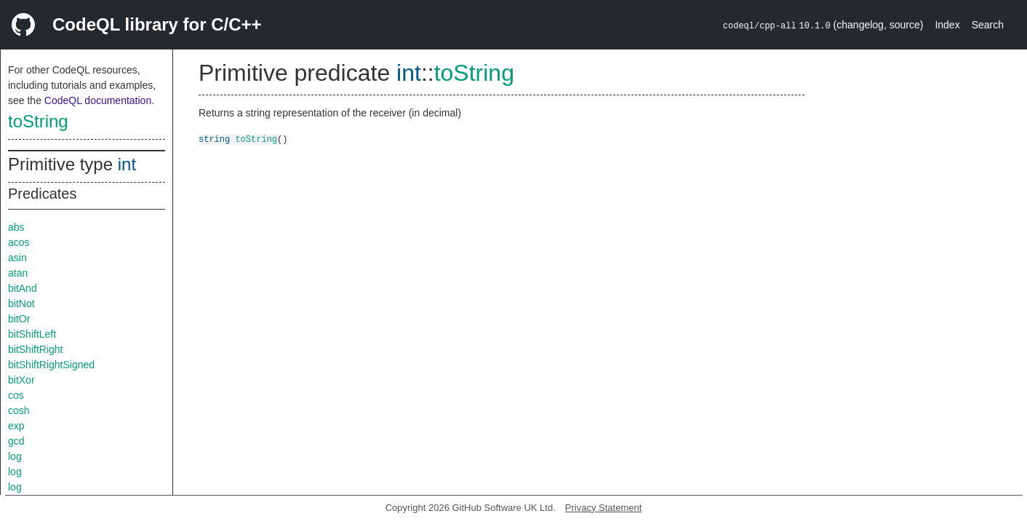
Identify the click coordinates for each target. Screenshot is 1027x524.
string (214, 138)
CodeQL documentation (97, 100)
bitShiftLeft (32, 334)
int (127, 164)
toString (38, 121)
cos (16, 395)
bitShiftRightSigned (51, 364)
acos (19, 242)
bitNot (21, 303)
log (15, 456)
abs (16, 227)
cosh (19, 410)
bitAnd (22, 288)
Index (947, 25)
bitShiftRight (35, 349)
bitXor (21, 380)
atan (18, 273)
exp (16, 426)
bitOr (19, 319)
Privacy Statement (603, 507)
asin (17, 257)
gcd (16, 441)
